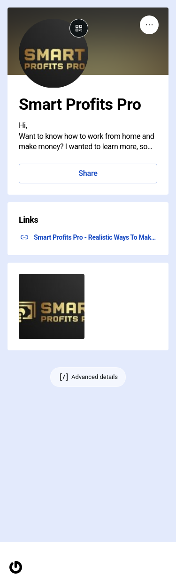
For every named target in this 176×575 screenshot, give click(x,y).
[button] (51, 307)
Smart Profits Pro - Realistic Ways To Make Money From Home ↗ (95, 237)
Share (87, 173)
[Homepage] (15, 567)
